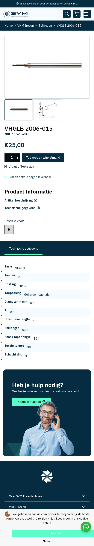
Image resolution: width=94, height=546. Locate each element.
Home (8, 25)
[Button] (67, 14)
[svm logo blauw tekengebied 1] (15, 14)
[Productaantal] (12, 157)
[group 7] (47, 476)
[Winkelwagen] (77, 14)
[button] (87, 14)
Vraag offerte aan (21, 166)
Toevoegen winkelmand (43, 157)
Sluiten (47, 541)
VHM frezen (25, 25)
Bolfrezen (45, 25)
